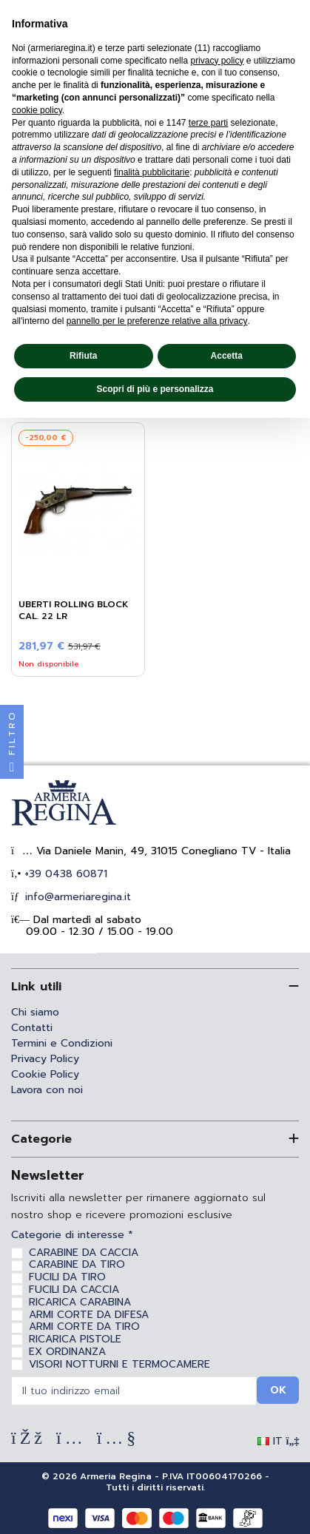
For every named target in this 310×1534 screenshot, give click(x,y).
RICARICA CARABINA (80, 1302)
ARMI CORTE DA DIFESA (89, 1314)
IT (278, 1441)
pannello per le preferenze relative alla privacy (157, 321)
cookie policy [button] (37, 110)
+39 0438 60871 (64, 874)
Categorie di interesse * (72, 1235)
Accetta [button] (227, 356)
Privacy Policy (45, 1059)
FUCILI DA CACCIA (74, 1289)
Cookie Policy (45, 1074)
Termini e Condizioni (61, 1043)
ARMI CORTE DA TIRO (84, 1326)
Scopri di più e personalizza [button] (154, 389)
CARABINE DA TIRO (77, 1264)
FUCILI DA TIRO (67, 1277)
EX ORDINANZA (67, 1351)
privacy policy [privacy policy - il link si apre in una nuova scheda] (216, 60)
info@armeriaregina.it (76, 897)
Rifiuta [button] (83, 356)
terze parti (208, 123)
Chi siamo (35, 1012)
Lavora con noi (47, 1090)
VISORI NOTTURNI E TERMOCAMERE (119, 1364)
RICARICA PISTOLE (75, 1339)
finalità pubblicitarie (151, 172)
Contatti (32, 1027)
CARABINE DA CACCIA (83, 1252)
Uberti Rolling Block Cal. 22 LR (73, 610)
